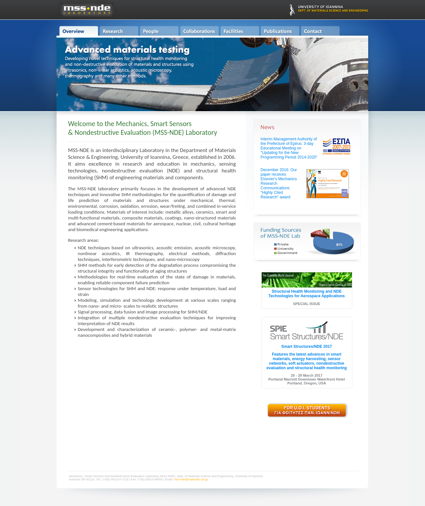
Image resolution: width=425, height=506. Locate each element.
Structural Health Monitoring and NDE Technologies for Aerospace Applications (307, 293)
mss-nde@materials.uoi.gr (191, 479)
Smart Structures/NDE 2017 (306, 346)
